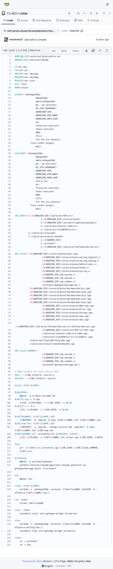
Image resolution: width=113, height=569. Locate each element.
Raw (54, 51)
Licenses (60, 565)
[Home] (6, 4)
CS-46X (12, 13)
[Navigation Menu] (107, 4)
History (76, 51)
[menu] (47, 566)
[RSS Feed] (69, 13)
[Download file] (86, 51)
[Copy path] (82, 31)
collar (23, 13)
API (69, 565)
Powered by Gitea (32, 561)
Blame (64, 51)
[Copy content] (93, 51)
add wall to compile (35, 39)
